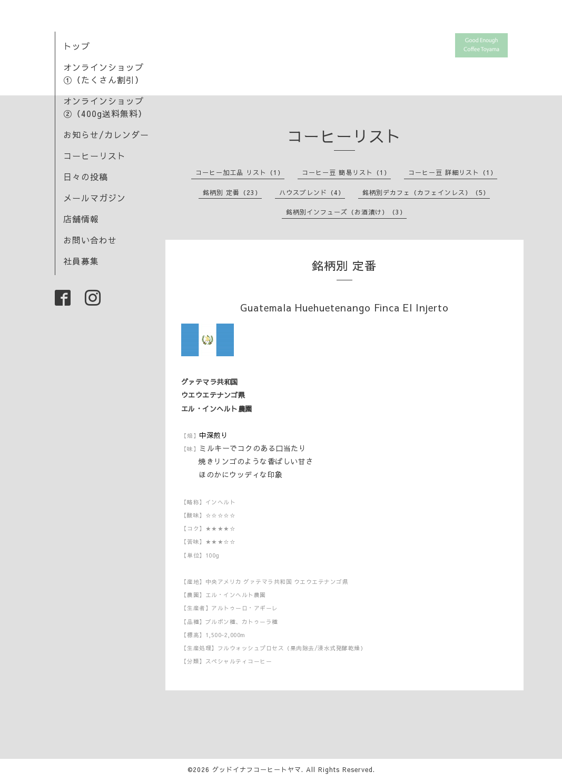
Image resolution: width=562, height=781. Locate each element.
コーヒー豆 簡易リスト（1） (346, 172)
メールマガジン (94, 197)
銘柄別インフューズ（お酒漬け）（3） (346, 212)
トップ (76, 46)
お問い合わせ (90, 240)
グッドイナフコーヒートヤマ (256, 769)
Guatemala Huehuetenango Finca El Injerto (344, 307)
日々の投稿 (85, 176)
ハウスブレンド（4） (312, 192)
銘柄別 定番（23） (232, 192)
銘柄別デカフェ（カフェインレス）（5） (426, 192)
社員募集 (81, 261)
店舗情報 (81, 218)
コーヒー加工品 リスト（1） (239, 172)
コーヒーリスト (94, 155)
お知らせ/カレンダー (106, 134)
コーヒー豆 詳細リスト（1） (452, 172)
